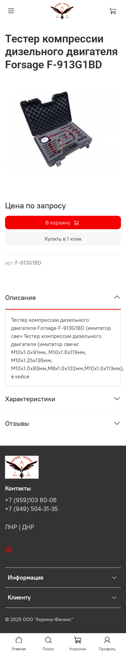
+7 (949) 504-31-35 (31, 509)
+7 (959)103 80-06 (31, 500)
